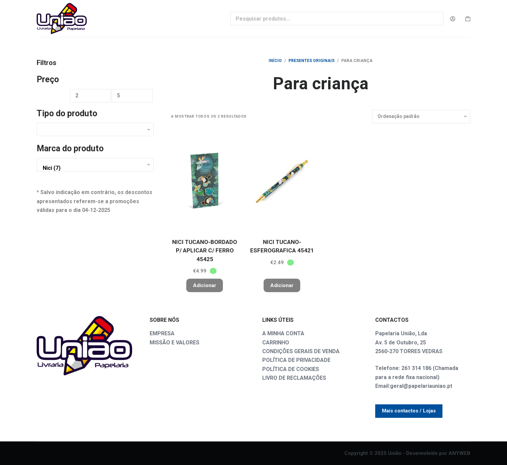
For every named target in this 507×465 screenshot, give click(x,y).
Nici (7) (93, 168)
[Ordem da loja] (421, 116)
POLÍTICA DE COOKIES (290, 369)
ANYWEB (459, 453)
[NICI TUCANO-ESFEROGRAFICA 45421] (282, 180)
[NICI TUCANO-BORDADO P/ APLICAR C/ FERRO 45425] (204, 180)
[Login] (452, 18)
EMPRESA (162, 333)
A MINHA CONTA (283, 333)
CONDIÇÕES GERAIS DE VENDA (301, 351)
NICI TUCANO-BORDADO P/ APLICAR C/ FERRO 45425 (204, 250)
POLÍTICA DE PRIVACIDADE (296, 360)
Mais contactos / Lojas (409, 411)
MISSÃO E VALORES (174, 342)
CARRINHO (275, 342)
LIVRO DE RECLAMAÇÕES (294, 378)
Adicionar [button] (204, 285)
